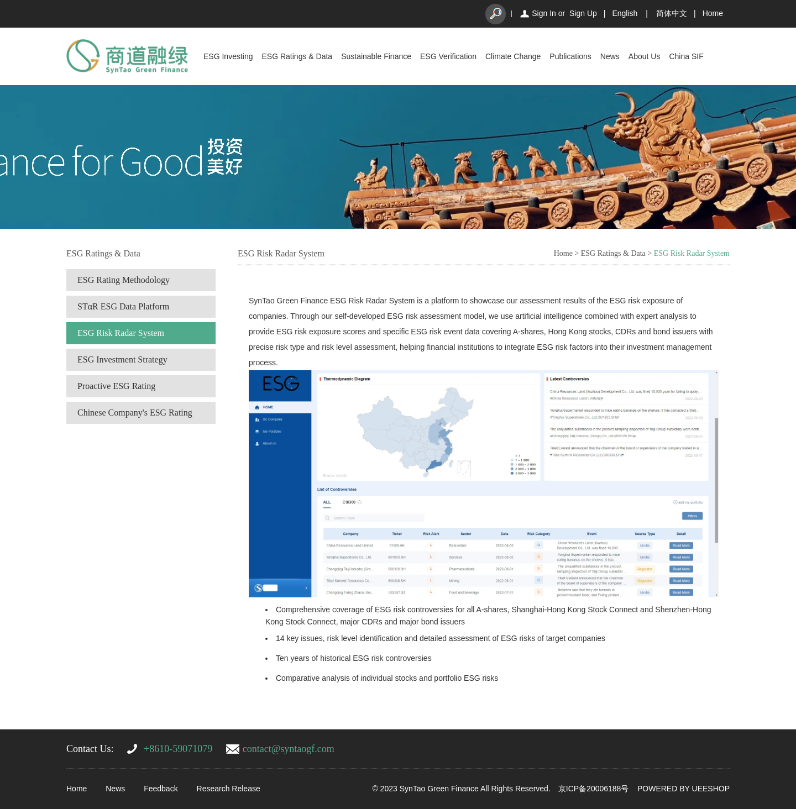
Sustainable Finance (376, 56)
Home (713, 13)
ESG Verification (448, 56)
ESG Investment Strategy (122, 359)
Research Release (228, 788)
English (624, 13)
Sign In (544, 13)
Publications (570, 56)
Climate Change (513, 56)
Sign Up (583, 13)
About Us (645, 56)
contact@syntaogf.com (288, 748)
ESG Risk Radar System (120, 333)
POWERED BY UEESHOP (683, 788)
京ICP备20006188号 (593, 788)
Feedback (160, 788)
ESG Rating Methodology (123, 280)
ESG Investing (228, 56)
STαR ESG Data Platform (123, 306)
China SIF (686, 56)
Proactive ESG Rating (116, 386)
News (610, 56)
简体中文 (671, 13)
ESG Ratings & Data (297, 56)
